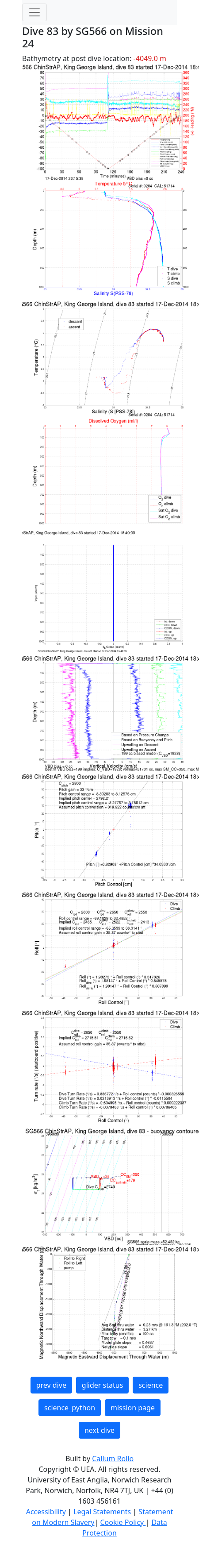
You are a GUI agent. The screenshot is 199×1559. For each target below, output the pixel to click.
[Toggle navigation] (34, 12)
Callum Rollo (113, 1458)
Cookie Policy (122, 1522)
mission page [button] (133, 1408)
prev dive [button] (51, 1385)
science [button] (150, 1385)
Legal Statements (103, 1512)
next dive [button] (99, 1430)
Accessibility (47, 1512)
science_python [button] (69, 1408)
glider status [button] (102, 1385)
